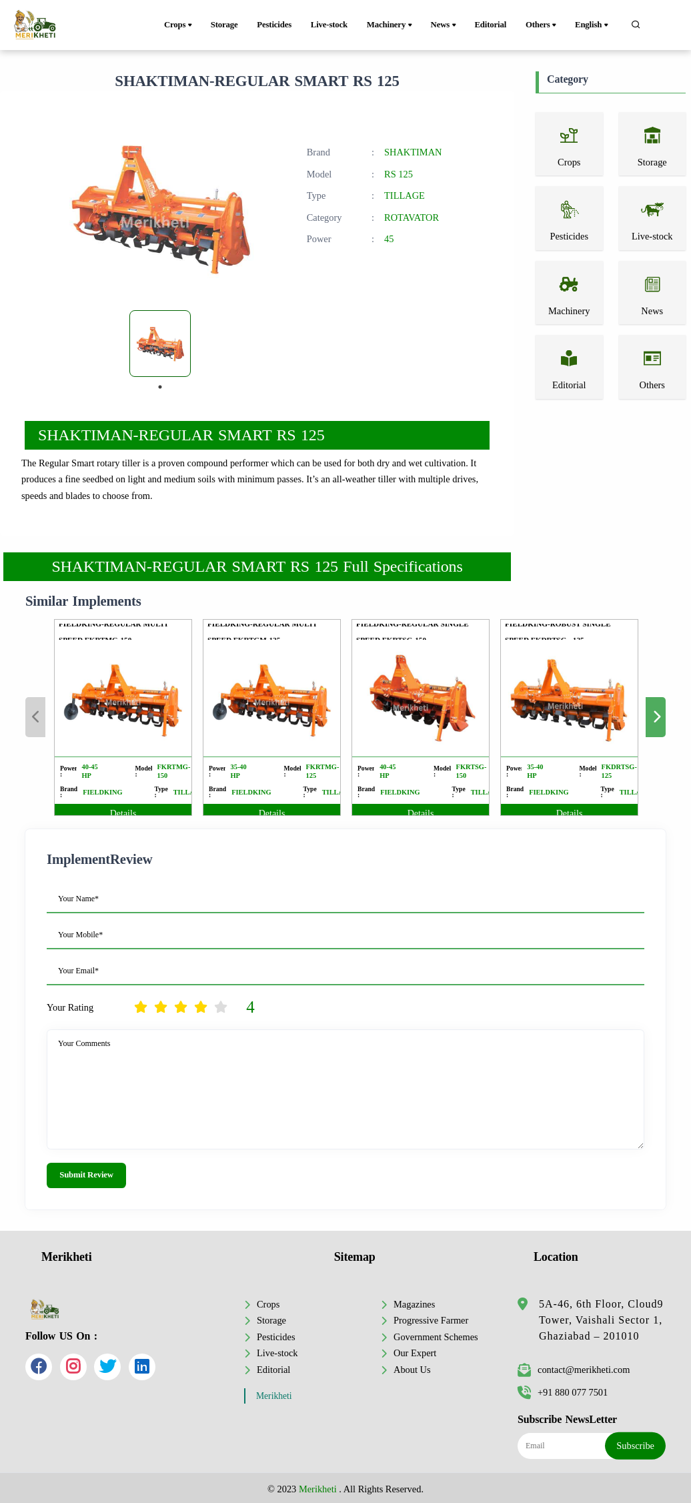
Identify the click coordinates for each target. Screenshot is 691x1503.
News (444, 25)
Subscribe (635, 1445)
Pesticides (274, 24)
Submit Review (86, 1174)
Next (656, 717)
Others (542, 25)
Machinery (390, 25)
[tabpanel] (160, 343)
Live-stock (329, 24)
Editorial (490, 24)
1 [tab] (160, 387)
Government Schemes (436, 1337)
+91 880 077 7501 (563, 1392)
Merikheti (274, 1396)
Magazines (414, 1304)
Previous (35, 717)
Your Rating (70, 1007)
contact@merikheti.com (574, 1369)
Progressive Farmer (431, 1320)
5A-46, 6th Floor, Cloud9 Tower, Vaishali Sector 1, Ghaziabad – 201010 (601, 1320)
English (592, 25)
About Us (412, 1369)
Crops (179, 25)
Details (123, 814)
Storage (224, 24)
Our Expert (415, 1353)
